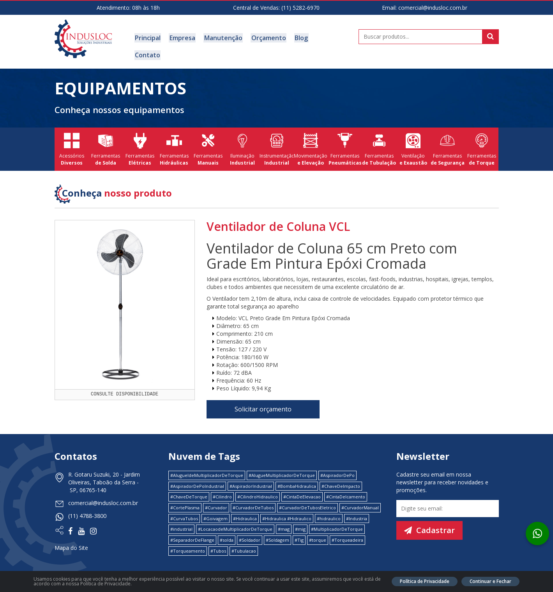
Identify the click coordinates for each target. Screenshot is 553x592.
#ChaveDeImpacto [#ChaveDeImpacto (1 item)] (341, 479)
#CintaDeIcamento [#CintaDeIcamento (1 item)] (345, 490)
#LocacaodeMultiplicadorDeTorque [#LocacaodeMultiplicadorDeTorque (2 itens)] (235, 523)
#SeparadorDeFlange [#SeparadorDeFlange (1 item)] (192, 534)
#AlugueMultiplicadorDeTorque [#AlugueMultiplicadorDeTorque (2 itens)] (282, 468)
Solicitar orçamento (263, 402)
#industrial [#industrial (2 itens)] (181, 523)
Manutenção (220, 37)
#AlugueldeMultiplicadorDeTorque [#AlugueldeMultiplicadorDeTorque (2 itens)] (206, 468)
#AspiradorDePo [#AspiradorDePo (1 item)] (337, 468)
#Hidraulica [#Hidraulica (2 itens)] (245, 512)
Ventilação (413, 143)
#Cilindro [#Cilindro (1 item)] (222, 490)
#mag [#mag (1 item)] (284, 523)
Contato (323, 37)
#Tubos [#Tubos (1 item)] (218, 544)
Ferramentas (105, 143)
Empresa (181, 37)
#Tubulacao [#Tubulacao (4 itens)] (243, 544)
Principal (147, 37)
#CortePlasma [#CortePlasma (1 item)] (185, 501)
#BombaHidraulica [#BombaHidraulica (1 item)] (296, 479)
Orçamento (264, 37)
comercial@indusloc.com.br (432, 7)
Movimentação (310, 143)
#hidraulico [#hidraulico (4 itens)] (329, 512)
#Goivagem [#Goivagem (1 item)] (215, 512)
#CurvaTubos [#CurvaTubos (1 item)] (184, 512)
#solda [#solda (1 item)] (226, 534)
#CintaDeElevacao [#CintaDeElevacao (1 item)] (302, 490)
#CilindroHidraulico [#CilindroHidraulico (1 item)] (257, 490)
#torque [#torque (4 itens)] (317, 534)
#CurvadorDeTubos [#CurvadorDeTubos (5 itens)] (253, 501)
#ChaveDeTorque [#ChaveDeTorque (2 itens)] (188, 490)
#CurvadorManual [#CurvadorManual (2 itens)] (360, 501)
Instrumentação (277, 143)
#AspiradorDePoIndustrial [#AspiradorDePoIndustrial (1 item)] (197, 479)
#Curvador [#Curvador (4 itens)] (216, 501)
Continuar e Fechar (490, 581)
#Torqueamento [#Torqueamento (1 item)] (187, 544)
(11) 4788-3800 (87, 509)
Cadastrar (429, 523)
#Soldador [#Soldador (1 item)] (249, 534)
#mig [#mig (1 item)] (300, 523)
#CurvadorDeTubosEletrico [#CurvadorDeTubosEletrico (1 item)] (307, 501)
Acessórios (72, 143)
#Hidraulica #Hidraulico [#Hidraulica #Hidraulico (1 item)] (286, 512)
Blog (296, 37)
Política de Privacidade (424, 581)
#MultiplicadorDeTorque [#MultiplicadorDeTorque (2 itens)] (337, 523)
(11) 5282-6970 (300, 7)
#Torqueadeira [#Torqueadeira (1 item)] (347, 534)
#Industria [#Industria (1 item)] (356, 512)
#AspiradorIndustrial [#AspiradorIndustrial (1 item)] (251, 479)
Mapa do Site (71, 540)
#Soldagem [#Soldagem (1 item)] (277, 534)
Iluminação (242, 143)
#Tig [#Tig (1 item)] (299, 534)
